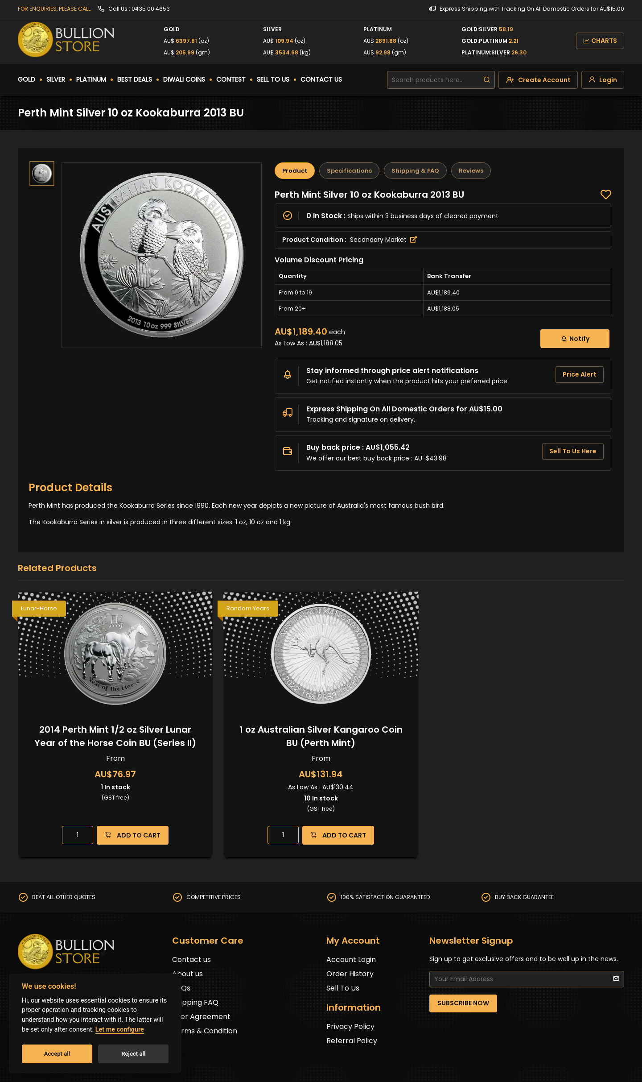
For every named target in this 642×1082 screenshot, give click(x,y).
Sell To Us (342, 988)
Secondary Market (383, 239)
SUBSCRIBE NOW (463, 1003)
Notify (574, 338)
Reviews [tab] (471, 170)
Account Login (351, 959)
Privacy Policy (350, 1026)
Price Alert (580, 374)
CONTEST (231, 79)
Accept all (57, 1053)
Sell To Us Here (573, 451)
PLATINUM (91, 79)
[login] (602, 80)
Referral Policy (351, 1041)
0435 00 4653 (151, 8)
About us (187, 974)
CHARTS (600, 40)
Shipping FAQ (195, 1002)
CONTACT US (321, 79)
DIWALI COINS (184, 79)
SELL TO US (273, 79)
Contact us (191, 959)
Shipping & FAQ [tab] (415, 170)
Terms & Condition (204, 1031)
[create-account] (538, 80)
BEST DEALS (134, 79)
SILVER (55, 79)
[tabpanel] (443, 329)
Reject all (133, 1053)
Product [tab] (294, 170)
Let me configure (119, 1029)
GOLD (26, 79)
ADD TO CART (132, 835)
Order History (350, 974)
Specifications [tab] (349, 170)
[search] (486, 80)
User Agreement (201, 1017)
